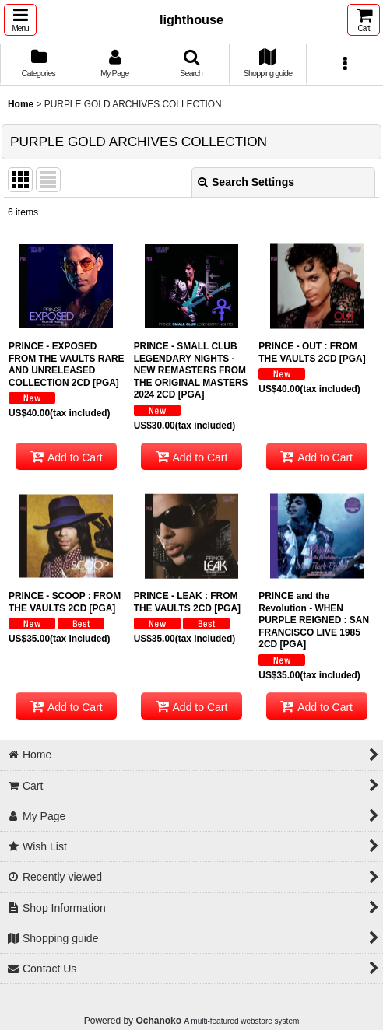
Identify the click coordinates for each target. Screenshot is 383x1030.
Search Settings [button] (246, 182)
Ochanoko (158, 1020)
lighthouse (191, 19)
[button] (20, 20)
